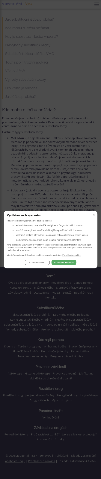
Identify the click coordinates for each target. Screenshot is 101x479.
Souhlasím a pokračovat (64, 262)
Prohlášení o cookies (71, 255)
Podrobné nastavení (37, 262)
